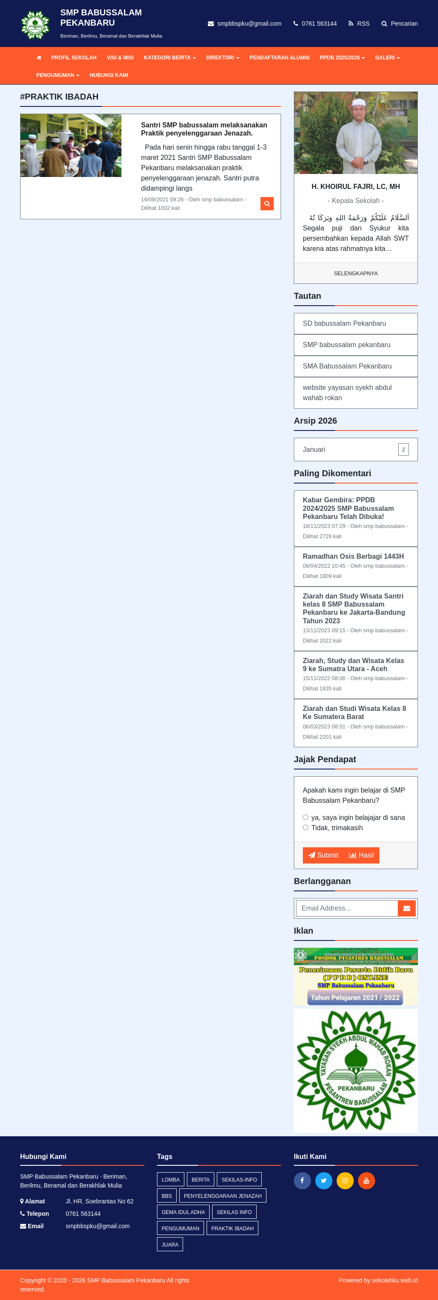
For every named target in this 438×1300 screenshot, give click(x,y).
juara (170, 1245)
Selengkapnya (356, 273)
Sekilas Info (234, 1212)
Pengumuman (180, 1229)
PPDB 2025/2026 (342, 58)
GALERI (387, 58)
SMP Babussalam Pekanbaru (126, 1280)
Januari (356, 449)
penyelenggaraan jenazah (223, 1196)
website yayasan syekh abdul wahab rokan (347, 392)
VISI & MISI (120, 58)
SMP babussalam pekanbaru (347, 344)
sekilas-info (239, 1180)
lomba (171, 1180)
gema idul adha (183, 1212)
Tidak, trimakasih (337, 827)
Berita (201, 1180)
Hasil (361, 855)
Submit (323, 855)
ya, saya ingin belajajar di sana (358, 817)
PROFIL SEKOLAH (74, 58)
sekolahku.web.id (395, 1280)
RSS (359, 23)
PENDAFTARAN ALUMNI (280, 58)
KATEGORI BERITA (170, 58)
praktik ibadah (232, 1229)
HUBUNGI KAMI (109, 75)
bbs (167, 1196)
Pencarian (400, 23)
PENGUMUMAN (58, 75)
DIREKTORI (223, 58)
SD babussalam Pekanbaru (344, 323)
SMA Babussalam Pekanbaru (347, 366)
